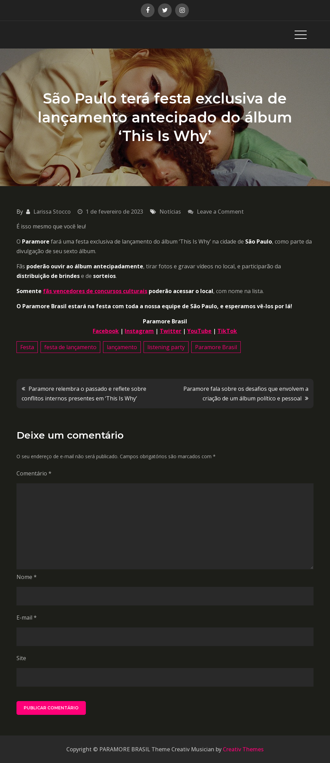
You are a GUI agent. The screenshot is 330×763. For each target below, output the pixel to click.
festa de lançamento (70, 347)
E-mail (26, 617)
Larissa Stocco (52, 211)
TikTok (227, 331)
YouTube (199, 331)
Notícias (170, 211)
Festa (27, 347)
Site (21, 658)
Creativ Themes (243, 749)
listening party (166, 347)
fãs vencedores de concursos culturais (95, 291)
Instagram (139, 331)
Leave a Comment (220, 211)
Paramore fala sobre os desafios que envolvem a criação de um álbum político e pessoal (245, 393)
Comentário (34, 473)
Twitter (170, 331)
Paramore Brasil (216, 347)
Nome (26, 577)
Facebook (106, 331)
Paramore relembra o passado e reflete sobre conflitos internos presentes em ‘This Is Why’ (84, 393)
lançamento (122, 347)
